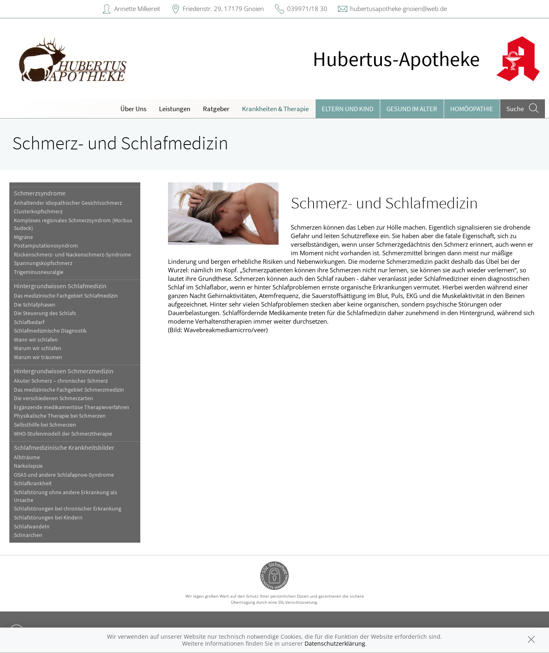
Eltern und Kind (347, 108)
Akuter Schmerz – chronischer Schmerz (61, 380)
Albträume (27, 457)
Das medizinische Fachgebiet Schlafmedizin (66, 295)
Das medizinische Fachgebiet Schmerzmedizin (69, 389)
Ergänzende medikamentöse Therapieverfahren (71, 407)
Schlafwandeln (32, 526)
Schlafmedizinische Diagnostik (50, 330)
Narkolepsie (28, 465)
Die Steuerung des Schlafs (45, 313)
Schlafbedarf (29, 322)
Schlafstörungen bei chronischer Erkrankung (67, 508)
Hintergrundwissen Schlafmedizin (60, 286)
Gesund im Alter (411, 108)
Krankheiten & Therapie (275, 108)
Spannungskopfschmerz (43, 263)
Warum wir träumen (38, 357)
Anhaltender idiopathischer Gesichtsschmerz (68, 202)
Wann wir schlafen (36, 339)
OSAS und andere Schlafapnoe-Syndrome (64, 474)
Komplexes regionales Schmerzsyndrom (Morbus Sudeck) (73, 224)
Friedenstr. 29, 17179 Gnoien (223, 8)
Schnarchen (28, 535)
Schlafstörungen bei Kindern (48, 517)
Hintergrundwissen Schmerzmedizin (63, 371)
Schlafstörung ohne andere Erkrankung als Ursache (65, 496)
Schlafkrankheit (33, 483)
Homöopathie (471, 108)
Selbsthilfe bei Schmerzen (45, 424)
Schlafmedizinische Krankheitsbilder (64, 447)
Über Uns (133, 108)
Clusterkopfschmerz (38, 211)
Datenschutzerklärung (335, 643)
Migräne (23, 237)
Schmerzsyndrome (39, 193)
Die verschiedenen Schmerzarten (53, 398)
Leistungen (174, 108)
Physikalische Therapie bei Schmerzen (60, 415)
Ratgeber (216, 108)
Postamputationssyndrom (46, 245)
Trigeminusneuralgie (38, 272)
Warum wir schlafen (37, 348)
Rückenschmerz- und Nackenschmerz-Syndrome (72, 254)
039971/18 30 (307, 8)
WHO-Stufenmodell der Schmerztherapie (63, 433)
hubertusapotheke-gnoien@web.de (398, 8)
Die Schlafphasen (34, 304)
